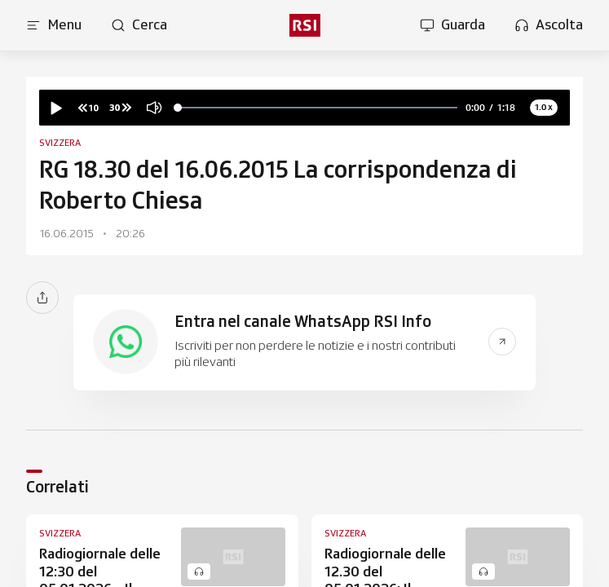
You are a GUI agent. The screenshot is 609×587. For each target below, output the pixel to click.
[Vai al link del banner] (502, 341)
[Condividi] (42, 297)
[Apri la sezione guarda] (452, 25)
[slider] (317, 108)
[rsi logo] (304, 25)
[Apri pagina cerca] (139, 25)
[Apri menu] (53, 25)
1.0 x (544, 107)
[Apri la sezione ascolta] (549, 25)
